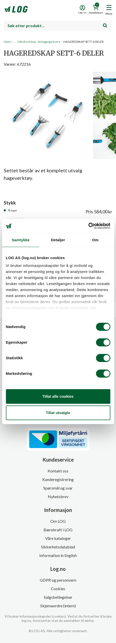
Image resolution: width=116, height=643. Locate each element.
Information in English (58, 555)
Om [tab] (95, 240)
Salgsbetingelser (58, 597)
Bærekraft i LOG (58, 529)
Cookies (58, 588)
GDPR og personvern (58, 580)
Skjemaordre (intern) (58, 605)
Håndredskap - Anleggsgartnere (39, 42)
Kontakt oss (58, 470)
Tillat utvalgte (58, 413)
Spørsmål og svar (58, 488)
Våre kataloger (58, 538)
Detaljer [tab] (58, 240)
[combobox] (58, 26)
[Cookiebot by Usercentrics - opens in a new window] (88, 226)
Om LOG (58, 521)
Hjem (7, 42)
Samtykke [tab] (21, 240)
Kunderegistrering (58, 479)
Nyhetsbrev (58, 496)
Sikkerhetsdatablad (58, 546)
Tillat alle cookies (58, 396)
